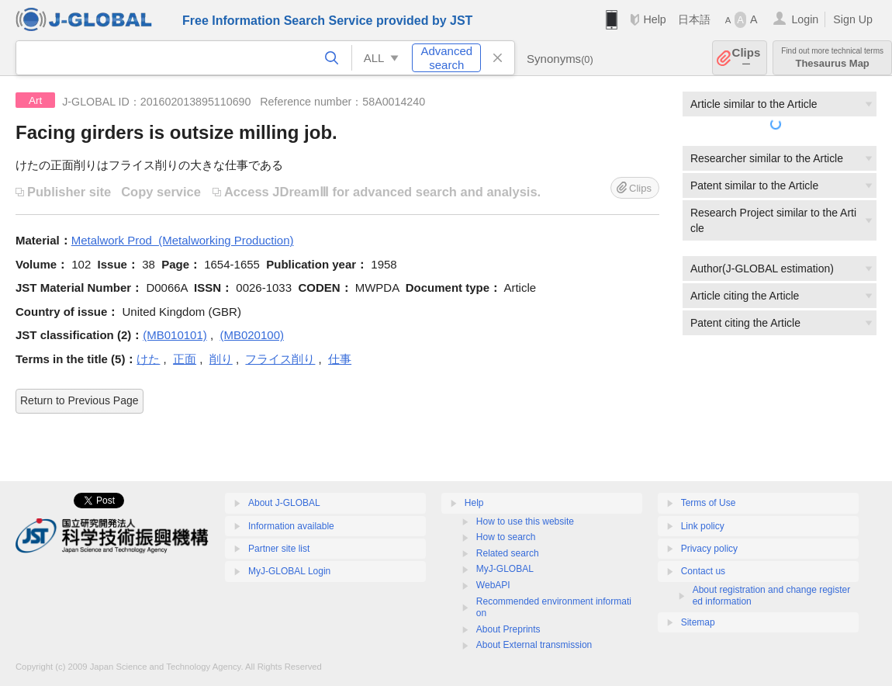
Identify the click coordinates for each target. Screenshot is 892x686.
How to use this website (525, 521)
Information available (291, 526)
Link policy (702, 526)
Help (654, 19)
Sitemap (698, 622)
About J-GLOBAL (284, 502)
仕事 (339, 359)
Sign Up (853, 19)
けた (148, 359)
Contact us (703, 571)
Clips (746, 58)
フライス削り (280, 359)
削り (221, 359)
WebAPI (493, 585)
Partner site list (278, 548)
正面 (184, 359)
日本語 (694, 19)
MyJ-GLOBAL (505, 568)
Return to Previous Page (79, 400)
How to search (506, 537)
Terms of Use (708, 502)
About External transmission (534, 644)
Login (804, 19)
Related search (507, 553)
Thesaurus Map (832, 58)
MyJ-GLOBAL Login (289, 571)
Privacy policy (709, 548)
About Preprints (508, 629)
